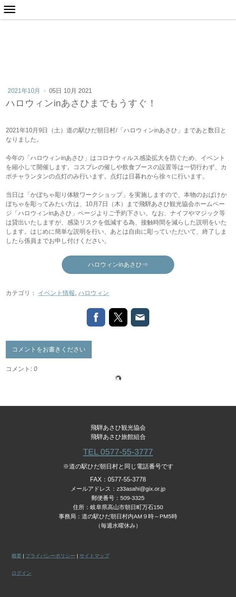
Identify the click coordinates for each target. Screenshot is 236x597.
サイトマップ (94, 556)
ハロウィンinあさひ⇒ (118, 264)
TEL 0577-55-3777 (118, 452)
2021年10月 (25, 90)
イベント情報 (56, 293)
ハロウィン (93, 293)
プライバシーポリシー (50, 556)
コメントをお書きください (49, 349)
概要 (16, 556)
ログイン (21, 573)
